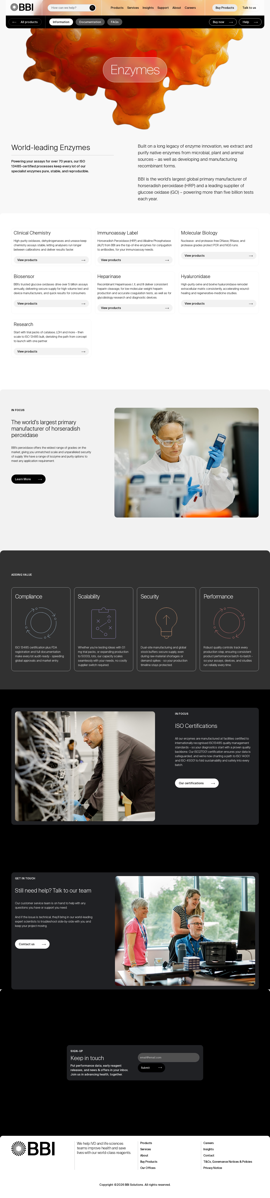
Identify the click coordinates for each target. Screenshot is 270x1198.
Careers (190, 8)
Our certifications (191, 783)
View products (27, 260)
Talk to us (249, 8)
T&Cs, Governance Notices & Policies (227, 1162)
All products (29, 22)
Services (145, 1149)
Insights (208, 1149)
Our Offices (147, 1168)
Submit (145, 1067)
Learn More (23, 479)
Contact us (27, 944)
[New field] (71, 7)
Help (246, 22)
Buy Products (225, 8)
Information (61, 22)
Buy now (219, 22)
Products (146, 1143)
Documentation (90, 22)
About (144, 1155)
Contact (208, 1155)
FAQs (115, 22)
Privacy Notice (212, 1168)
